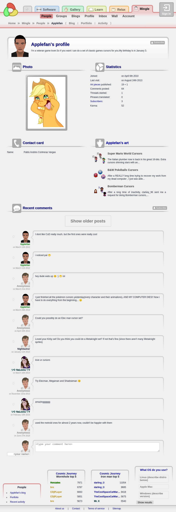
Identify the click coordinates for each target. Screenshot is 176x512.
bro (52, 487)
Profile (89, 16)
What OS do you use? (154, 469)
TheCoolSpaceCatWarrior (107, 492)
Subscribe (159, 42)
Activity (103, 23)
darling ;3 (99, 482)
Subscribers (96, 101)
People (46, 16)
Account (128, 16)
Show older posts (88, 221)
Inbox (103, 16)
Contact (76, 508)
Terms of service (96, 508)
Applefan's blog (18, 492)
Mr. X (97, 501)
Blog (72, 23)
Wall (114, 16)
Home (12, 23)
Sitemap (116, 508)
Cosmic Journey (66, 473)
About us (59, 508)
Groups (61, 16)
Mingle (26, 23)
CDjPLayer (56, 492)
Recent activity (17, 502)
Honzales (55, 482)
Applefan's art (117, 143)
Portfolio (86, 23)
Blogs (76, 16)
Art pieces (95, 84)
